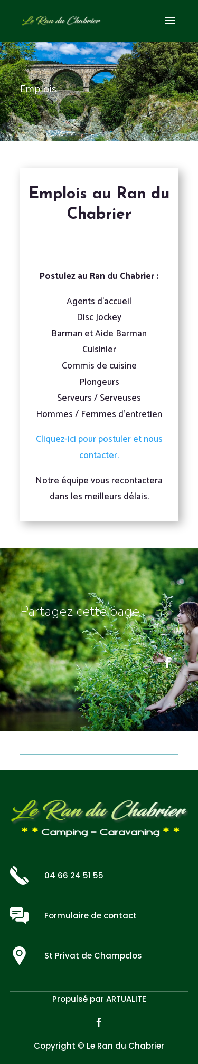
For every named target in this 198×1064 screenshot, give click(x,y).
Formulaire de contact (90, 915)
